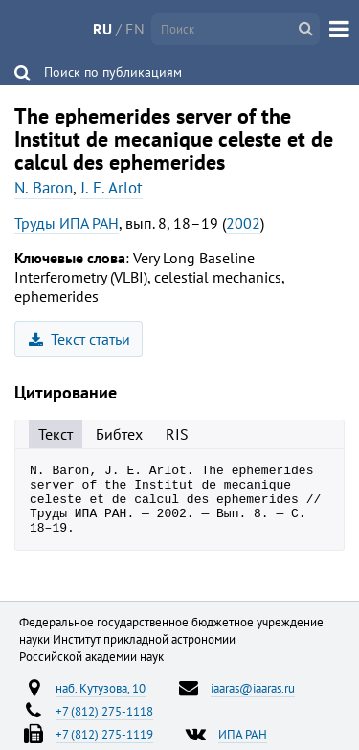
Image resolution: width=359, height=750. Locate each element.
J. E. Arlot (111, 187)
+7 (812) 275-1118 (104, 725)
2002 (243, 223)
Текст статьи (80, 339)
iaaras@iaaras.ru (253, 702)
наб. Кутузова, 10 (101, 702)
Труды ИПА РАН (66, 223)
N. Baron (43, 187)
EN (135, 28)
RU (102, 28)
